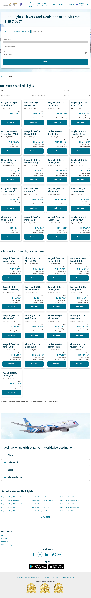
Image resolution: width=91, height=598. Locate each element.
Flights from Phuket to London (69, 511)
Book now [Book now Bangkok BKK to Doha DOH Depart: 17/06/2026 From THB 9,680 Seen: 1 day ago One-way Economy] (33, 237)
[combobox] (16, 95)
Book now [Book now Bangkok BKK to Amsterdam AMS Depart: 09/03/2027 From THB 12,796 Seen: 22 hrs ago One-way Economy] (11, 306)
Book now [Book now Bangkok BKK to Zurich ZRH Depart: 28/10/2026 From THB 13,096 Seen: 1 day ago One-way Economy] (56, 306)
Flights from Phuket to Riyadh (40, 504)
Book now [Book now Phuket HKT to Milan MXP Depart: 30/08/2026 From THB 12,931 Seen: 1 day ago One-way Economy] (56, 335)
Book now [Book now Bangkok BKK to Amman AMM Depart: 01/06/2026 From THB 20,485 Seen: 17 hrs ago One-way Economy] (10, 208)
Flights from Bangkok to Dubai (69, 500)
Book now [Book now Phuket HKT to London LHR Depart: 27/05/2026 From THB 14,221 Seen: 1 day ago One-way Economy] (80, 208)
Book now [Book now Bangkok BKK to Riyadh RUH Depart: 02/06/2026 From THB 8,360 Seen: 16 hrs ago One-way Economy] (80, 122)
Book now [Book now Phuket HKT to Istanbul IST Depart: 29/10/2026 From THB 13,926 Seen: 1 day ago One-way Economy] (56, 364)
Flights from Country (68, 577)
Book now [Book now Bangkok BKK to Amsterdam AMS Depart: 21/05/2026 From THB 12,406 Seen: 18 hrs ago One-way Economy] (10, 151)
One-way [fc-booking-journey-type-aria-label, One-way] (6, 31)
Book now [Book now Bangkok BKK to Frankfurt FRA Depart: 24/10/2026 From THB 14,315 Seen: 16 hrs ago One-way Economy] (34, 306)
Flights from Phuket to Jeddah (10, 507)
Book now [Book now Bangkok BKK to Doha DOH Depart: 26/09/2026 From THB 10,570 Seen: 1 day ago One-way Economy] (11, 364)
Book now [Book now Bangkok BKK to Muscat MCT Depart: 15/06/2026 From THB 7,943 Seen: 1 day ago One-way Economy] (10, 122)
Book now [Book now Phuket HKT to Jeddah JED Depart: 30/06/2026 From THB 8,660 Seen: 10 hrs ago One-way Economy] (10, 180)
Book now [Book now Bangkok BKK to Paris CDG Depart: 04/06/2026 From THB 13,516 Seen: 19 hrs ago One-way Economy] (80, 180)
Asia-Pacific (11, 462)
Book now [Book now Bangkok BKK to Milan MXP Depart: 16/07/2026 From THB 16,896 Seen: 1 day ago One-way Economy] (57, 208)
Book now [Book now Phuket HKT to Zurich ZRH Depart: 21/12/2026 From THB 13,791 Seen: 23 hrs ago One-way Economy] (11, 392)
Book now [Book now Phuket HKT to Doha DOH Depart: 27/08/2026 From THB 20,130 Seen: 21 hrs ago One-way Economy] (79, 335)
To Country (20, 577)
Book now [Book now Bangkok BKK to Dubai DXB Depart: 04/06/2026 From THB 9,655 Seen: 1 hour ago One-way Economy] (33, 151)
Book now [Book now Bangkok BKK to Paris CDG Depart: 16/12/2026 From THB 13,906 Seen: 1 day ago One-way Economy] (79, 306)
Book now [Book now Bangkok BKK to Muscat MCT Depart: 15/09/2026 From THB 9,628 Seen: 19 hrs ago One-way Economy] (11, 278)
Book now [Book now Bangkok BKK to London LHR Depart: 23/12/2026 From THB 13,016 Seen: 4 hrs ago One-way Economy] (56, 278)
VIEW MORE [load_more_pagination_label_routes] (45, 517)
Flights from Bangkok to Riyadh (10, 500)
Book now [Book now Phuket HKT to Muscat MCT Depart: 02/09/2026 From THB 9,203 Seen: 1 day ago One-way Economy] (34, 278)
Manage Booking (46, 4)
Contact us (4, 542)
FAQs (2, 535)
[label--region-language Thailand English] (82, 4)
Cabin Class (65, 91)
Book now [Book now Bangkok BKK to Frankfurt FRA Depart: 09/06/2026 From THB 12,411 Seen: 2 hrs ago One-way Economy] (80, 151)
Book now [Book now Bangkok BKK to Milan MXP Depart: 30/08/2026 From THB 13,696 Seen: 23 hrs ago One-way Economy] (11, 335)
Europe (8, 470)
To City (27, 577)
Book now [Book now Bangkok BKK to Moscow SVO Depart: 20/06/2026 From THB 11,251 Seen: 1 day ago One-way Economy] (33, 180)
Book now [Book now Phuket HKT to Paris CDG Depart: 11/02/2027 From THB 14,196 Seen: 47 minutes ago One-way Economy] (34, 335)
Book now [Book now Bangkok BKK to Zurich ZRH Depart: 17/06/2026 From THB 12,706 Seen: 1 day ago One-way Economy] (57, 180)
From (5, 37)
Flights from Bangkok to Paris (40, 507)
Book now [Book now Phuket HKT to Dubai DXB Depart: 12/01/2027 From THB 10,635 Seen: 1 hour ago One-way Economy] (34, 364)
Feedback (4, 539)
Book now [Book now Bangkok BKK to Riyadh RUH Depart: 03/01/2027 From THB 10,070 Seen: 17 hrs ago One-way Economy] (79, 278)
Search (45, 62)
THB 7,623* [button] (13, 22)
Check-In (38, 4)
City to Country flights (48, 577)
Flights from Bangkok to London (69, 497)
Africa (8, 455)
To (4, 44)
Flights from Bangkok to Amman (69, 507)
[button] (22, 31)
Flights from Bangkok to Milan (40, 511)
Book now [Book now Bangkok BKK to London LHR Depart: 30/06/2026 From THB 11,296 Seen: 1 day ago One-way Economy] (57, 122)
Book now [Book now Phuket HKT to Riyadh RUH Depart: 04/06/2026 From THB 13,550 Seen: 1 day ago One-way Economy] (57, 151)
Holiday (54, 4)
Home (3, 77)
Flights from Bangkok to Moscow (70, 504)
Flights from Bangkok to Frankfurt (11, 504)
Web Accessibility (6, 545)
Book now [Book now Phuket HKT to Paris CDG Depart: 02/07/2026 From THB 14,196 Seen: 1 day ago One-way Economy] (33, 208)
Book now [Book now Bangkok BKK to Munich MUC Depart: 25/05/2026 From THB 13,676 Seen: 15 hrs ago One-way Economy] (80, 237)
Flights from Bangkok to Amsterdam (42, 500)
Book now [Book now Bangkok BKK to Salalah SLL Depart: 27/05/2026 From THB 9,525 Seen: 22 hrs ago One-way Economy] (57, 237)
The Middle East (13, 477)
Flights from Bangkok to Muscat (11, 497)
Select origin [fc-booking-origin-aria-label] (7, 39)
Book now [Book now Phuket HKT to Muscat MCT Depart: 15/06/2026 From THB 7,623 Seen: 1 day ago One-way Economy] (33, 122)
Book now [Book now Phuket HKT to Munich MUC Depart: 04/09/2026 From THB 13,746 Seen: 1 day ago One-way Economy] (79, 364)
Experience (63, 4)
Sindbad (71, 4)
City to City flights (35, 577)
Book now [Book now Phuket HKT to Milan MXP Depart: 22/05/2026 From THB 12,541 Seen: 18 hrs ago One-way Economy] (10, 237)
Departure (7, 52)
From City (58, 577)
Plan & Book (32, 4)
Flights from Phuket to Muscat (40, 497)
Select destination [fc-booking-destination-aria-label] (9, 47)
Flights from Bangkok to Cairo (10, 511)
